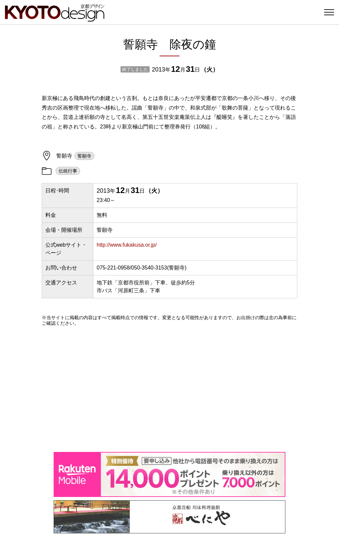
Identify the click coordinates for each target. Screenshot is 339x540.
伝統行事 (68, 170)
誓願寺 (84, 156)
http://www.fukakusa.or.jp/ (127, 245)
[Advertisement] (169, 389)
